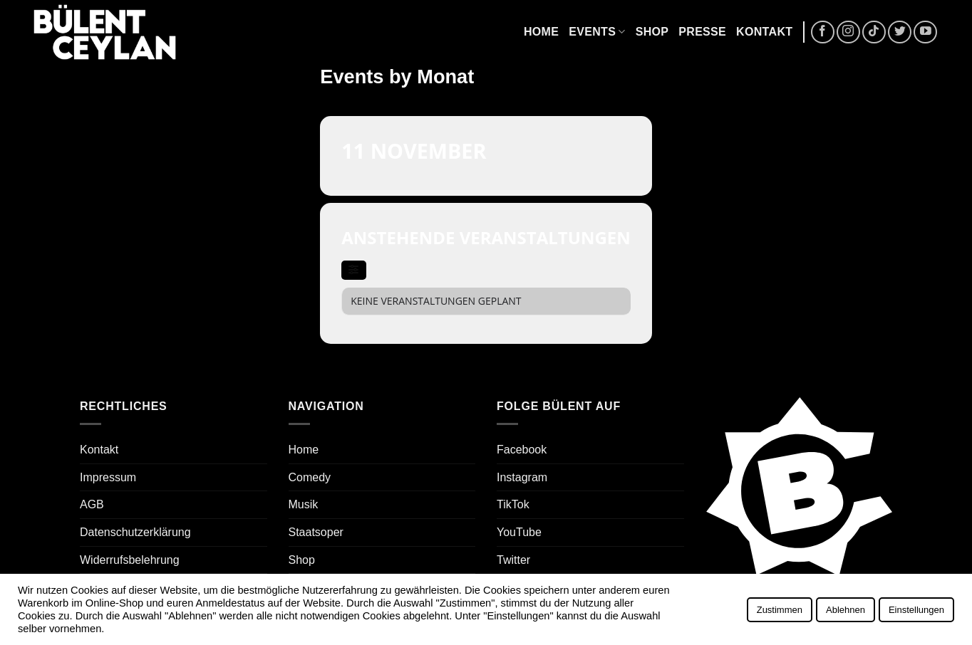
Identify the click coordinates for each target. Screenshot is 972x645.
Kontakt (764, 32)
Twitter (513, 560)
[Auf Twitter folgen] (899, 32)
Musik (304, 504)
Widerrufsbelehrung (130, 560)
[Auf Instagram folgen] (848, 32)
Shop (652, 32)
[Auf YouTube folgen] (925, 32)
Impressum (108, 477)
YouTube (519, 532)
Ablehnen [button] (845, 609)
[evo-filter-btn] (353, 270)
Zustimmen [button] (779, 609)
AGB (92, 504)
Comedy (310, 477)
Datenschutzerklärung (135, 532)
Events (597, 31)
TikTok (513, 504)
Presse (702, 32)
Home (541, 32)
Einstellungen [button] (916, 609)
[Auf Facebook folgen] (822, 32)
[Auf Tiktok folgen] (874, 32)
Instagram (522, 477)
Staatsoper (316, 532)
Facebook (522, 450)
